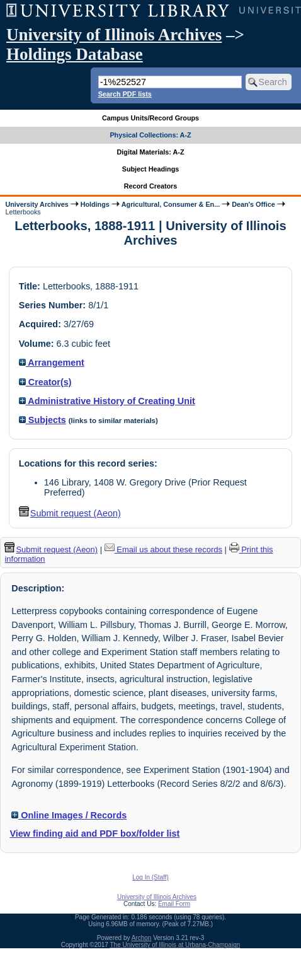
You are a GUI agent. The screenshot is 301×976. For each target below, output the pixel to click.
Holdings (95, 204)
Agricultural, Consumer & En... (171, 204)
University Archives (36, 204)
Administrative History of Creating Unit (107, 401)
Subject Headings (150, 169)
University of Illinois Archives (114, 34)
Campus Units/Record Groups (150, 118)
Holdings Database (74, 54)
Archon (142, 937)
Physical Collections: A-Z (150, 135)
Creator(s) (45, 382)
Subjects (42, 420)
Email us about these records (163, 549)
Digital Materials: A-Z (151, 152)
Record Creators (151, 186)
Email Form (174, 903)
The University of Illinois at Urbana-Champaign (175, 944)
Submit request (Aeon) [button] (70, 513)
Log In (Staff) (150, 877)
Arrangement (51, 362)
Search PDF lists (125, 94)
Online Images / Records (69, 815)
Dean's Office (253, 204)
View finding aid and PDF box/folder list (94, 833)
